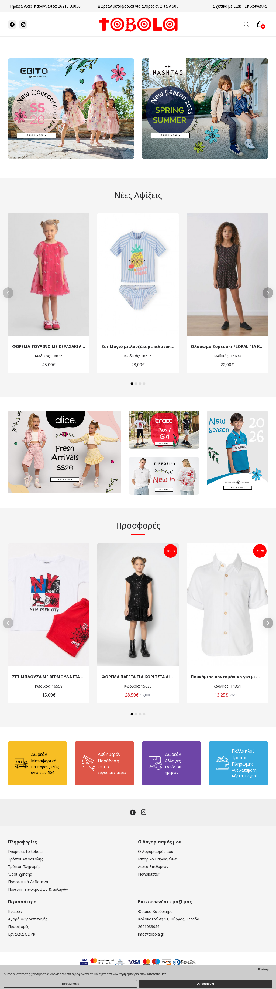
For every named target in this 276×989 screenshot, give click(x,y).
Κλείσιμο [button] (264, 969)
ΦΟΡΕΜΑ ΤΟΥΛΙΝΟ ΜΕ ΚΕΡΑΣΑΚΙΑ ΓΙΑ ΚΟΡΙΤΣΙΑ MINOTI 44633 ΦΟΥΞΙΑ (48, 346)
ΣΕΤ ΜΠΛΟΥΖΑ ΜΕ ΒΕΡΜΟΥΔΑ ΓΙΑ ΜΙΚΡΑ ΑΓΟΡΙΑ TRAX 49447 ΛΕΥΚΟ (48, 676)
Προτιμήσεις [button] (70, 983)
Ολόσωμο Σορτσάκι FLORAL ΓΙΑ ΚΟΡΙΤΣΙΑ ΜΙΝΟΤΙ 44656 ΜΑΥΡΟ (227, 346)
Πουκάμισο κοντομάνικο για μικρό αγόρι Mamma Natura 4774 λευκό (227, 676)
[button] (8, 292)
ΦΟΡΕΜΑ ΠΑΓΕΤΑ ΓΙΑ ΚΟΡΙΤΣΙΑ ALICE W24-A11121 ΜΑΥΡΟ (137, 676)
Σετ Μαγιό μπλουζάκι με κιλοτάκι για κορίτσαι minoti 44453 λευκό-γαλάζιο (137, 346)
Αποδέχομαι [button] (205, 983)
